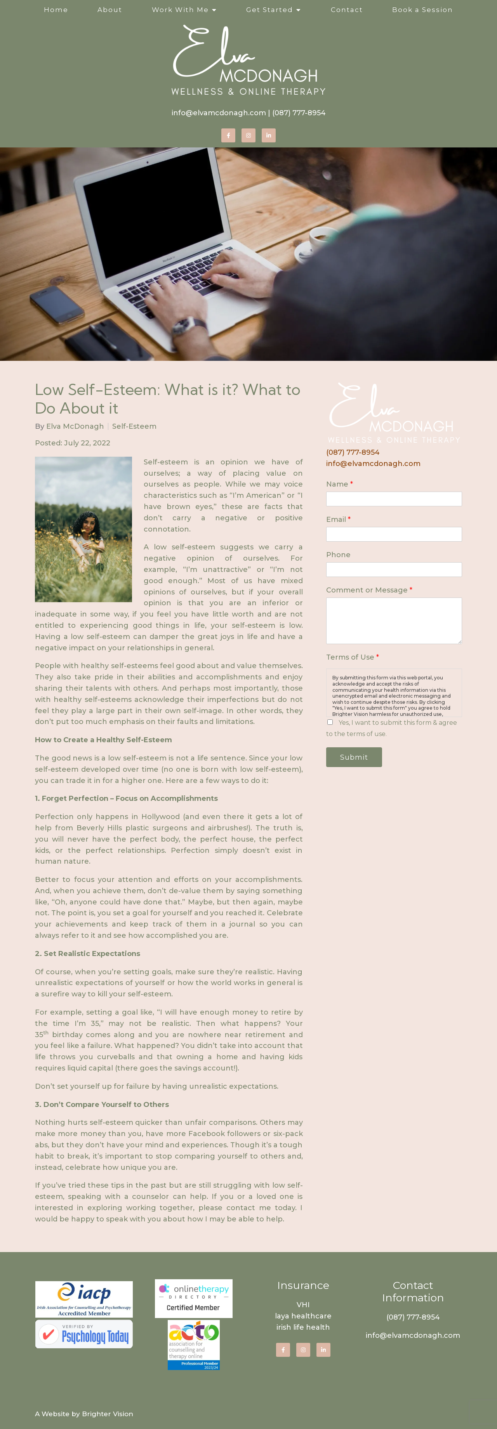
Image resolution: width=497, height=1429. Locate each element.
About (109, 10)
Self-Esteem (134, 426)
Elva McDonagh (75, 426)
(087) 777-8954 (299, 113)
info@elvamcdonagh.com (219, 113)
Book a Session (422, 10)
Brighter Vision (107, 1414)
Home (56, 10)
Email (338, 519)
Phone (338, 555)
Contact (347, 10)
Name (339, 484)
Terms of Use (352, 657)
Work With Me (180, 10)
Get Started (269, 10)
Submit (354, 757)
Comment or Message (369, 590)
